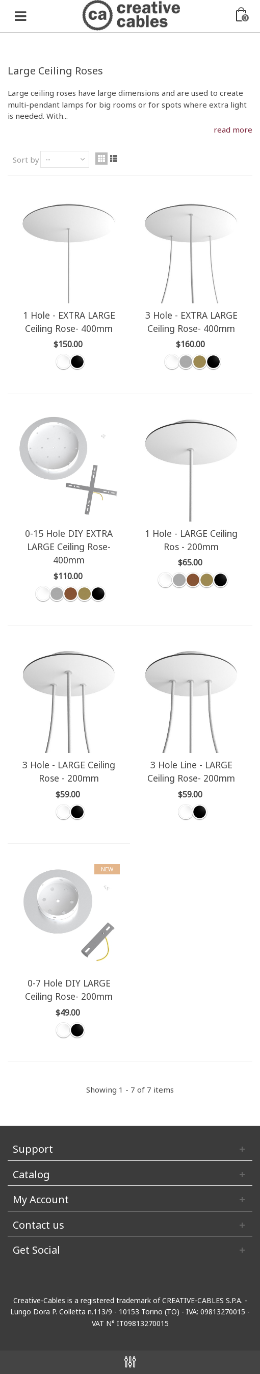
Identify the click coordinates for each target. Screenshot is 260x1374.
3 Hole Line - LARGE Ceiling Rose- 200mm (191, 771)
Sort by (26, 159)
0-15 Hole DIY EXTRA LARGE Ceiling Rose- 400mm (69, 546)
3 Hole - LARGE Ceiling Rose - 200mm (68, 771)
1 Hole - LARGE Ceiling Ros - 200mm (191, 540)
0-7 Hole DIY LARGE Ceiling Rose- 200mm (69, 989)
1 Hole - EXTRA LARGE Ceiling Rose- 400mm (69, 321)
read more (233, 129)
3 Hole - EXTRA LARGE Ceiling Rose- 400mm (191, 321)
